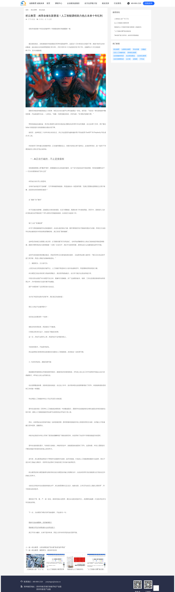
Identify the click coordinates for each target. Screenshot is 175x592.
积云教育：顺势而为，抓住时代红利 (44, 550)
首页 (27, 10)
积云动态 (42, 10)
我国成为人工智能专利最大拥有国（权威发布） (75, 569)
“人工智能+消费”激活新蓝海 (96, 569)
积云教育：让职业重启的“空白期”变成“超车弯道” (48, 547)
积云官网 (34, 10)
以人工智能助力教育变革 (55, 569)
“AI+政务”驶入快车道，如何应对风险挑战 (126, 35)
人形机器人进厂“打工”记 (35, 569)
